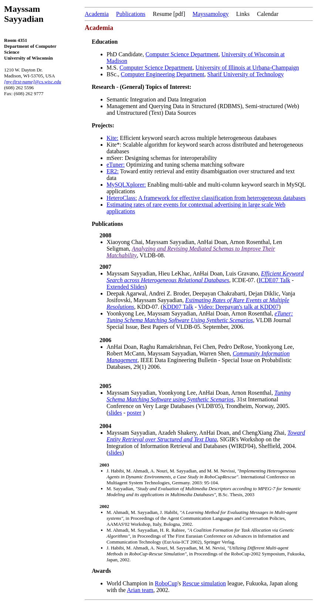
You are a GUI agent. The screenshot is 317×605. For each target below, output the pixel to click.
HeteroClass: (122, 198)
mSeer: (115, 158)
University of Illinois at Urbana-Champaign (247, 67)
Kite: (112, 138)
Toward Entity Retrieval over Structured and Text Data (206, 435)
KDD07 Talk (178, 307)
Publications (130, 14)
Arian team (140, 590)
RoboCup (166, 583)
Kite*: (114, 144)
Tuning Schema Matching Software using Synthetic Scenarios (199, 396)
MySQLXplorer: (126, 184)
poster (134, 413)
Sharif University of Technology (245, 74)
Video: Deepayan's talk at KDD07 (238, 307)
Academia (97, 14)
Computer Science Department (181, 54)
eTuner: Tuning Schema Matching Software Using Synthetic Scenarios (200, 316)
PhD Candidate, (126, 54)
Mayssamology (211, 14)
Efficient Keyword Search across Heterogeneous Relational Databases (205, 276)
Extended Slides (126, 287)
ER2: (113, 171)
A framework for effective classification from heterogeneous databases (222, 198)
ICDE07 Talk (274, 280)
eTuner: (116, 164)
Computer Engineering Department (163, 74)
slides (115, 413)
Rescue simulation (204, 583)
